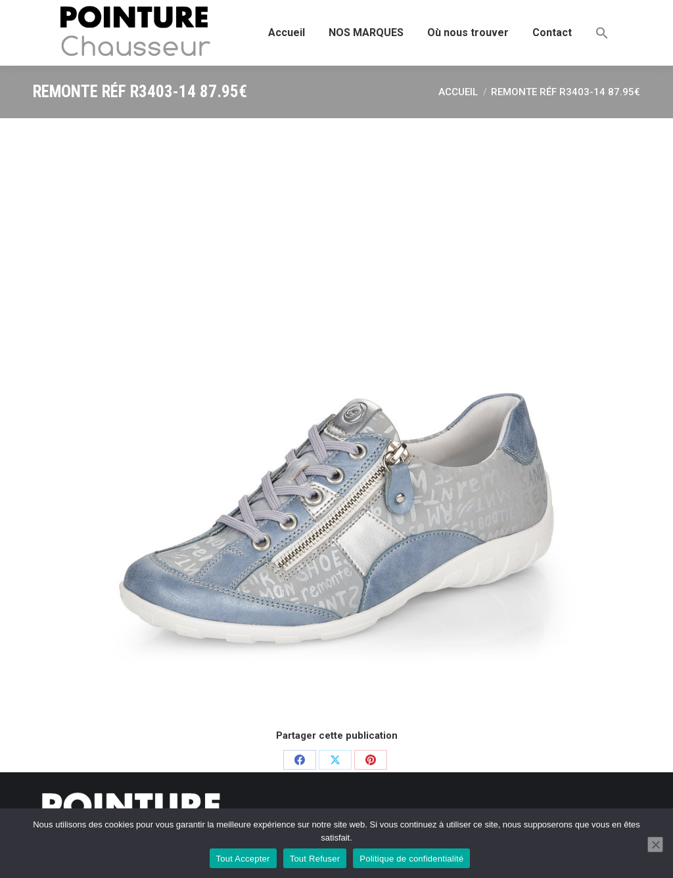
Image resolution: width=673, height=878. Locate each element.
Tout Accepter (243, 859)
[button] (602, 33)
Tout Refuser (315, 859)
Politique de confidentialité (411, 859)
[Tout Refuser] (655, 844)
